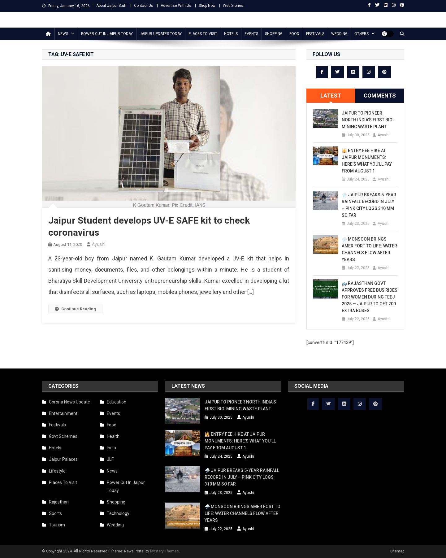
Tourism (57, 524)
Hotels (231, 34)
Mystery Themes (164, 551)
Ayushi (98, 244)
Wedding (339, 34)
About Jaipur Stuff (111, 5)
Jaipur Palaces (63, 459)
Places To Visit (202, 34)
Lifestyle (57, 471)
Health (113, 436)
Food (294, 34)
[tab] (330, 96)
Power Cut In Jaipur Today (107, 34)
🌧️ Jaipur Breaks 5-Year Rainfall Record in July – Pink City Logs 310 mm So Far (369, 205)
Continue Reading (75, 309)
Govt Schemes (63, 436)
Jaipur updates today (161, 34)
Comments (380, 95)
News (63, 34)
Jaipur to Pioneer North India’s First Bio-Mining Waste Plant (368, 120)
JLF (110, 459)
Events (251, 34)
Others (361, 34)
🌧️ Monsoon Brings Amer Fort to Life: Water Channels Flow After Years (369, 249)
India (111, 447)
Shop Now (207, 5)
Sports (55, 513)
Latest (330, 95)
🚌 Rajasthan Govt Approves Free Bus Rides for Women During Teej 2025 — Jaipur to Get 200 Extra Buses (369, 297)
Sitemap (397, 551)
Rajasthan (59, 501)
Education (116, 401)
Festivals (315, 34)
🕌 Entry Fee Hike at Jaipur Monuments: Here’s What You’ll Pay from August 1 (367, 160)
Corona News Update (69, 401)
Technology (118, 513)
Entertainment (63, 413)
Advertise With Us (176, 5)
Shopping (274, 34)
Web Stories (233, 5)
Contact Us (143, 5)
